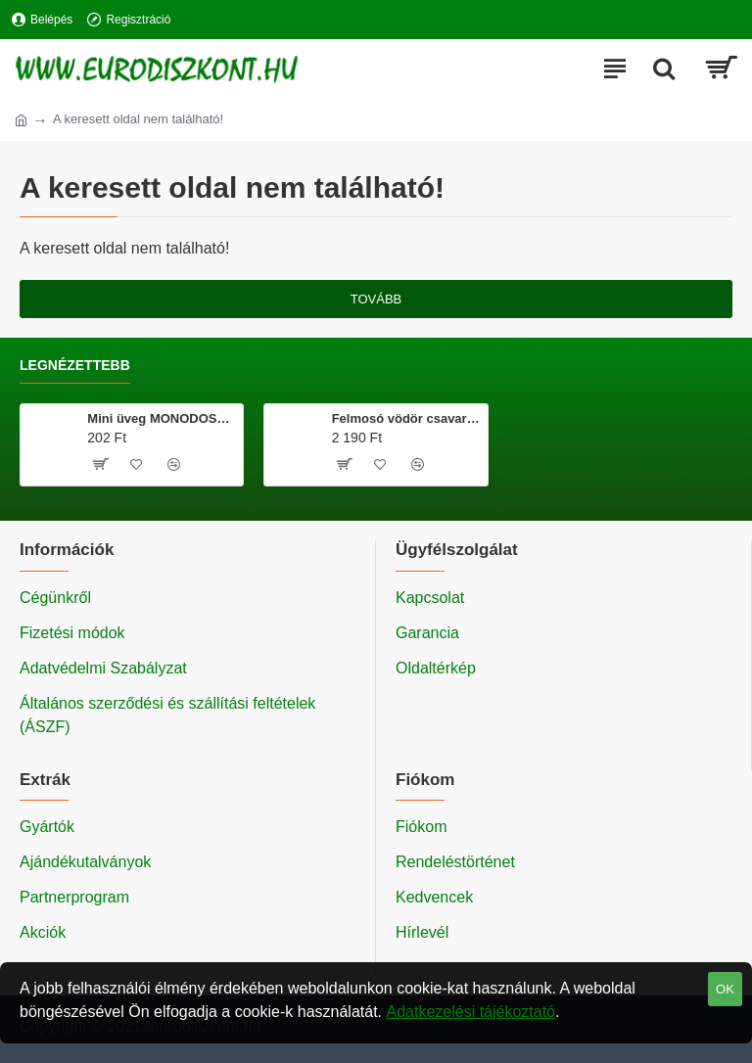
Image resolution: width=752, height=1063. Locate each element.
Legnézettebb (75, 365)
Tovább (376, 299)
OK (725, 989)
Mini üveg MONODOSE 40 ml (161, 418)
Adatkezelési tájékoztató (470, 1011)
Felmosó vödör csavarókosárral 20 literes (406, 418)
